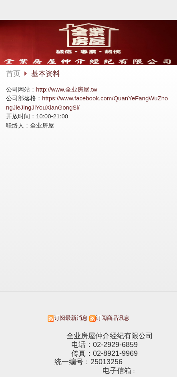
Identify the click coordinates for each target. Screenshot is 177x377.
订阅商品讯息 (112, 318)
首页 (13, 74)
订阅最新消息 (71, 318)
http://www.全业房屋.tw (66, 89)
